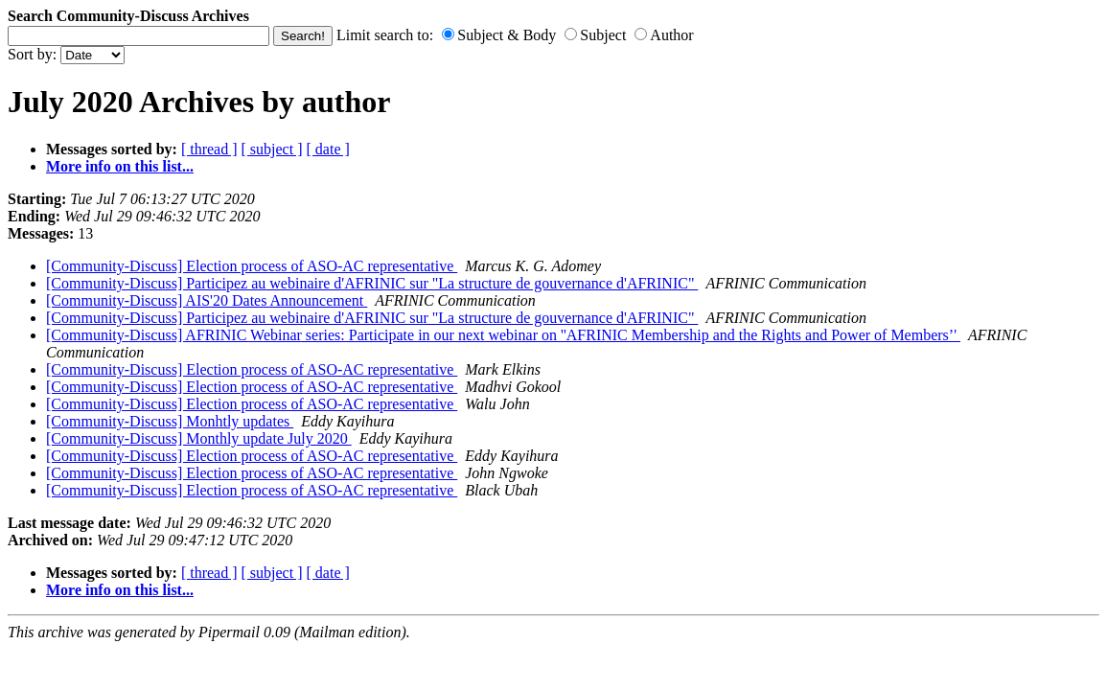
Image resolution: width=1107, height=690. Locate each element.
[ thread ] (209, 149)
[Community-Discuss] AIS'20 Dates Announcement (206, 300)
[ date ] (328, 149)
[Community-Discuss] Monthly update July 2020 (199, 438)
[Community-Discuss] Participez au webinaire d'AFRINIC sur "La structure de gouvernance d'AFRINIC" (372, 283)
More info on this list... (120, 166)
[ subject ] (272, 149)
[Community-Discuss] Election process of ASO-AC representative (251, 266)
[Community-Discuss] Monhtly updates (169, 421)
